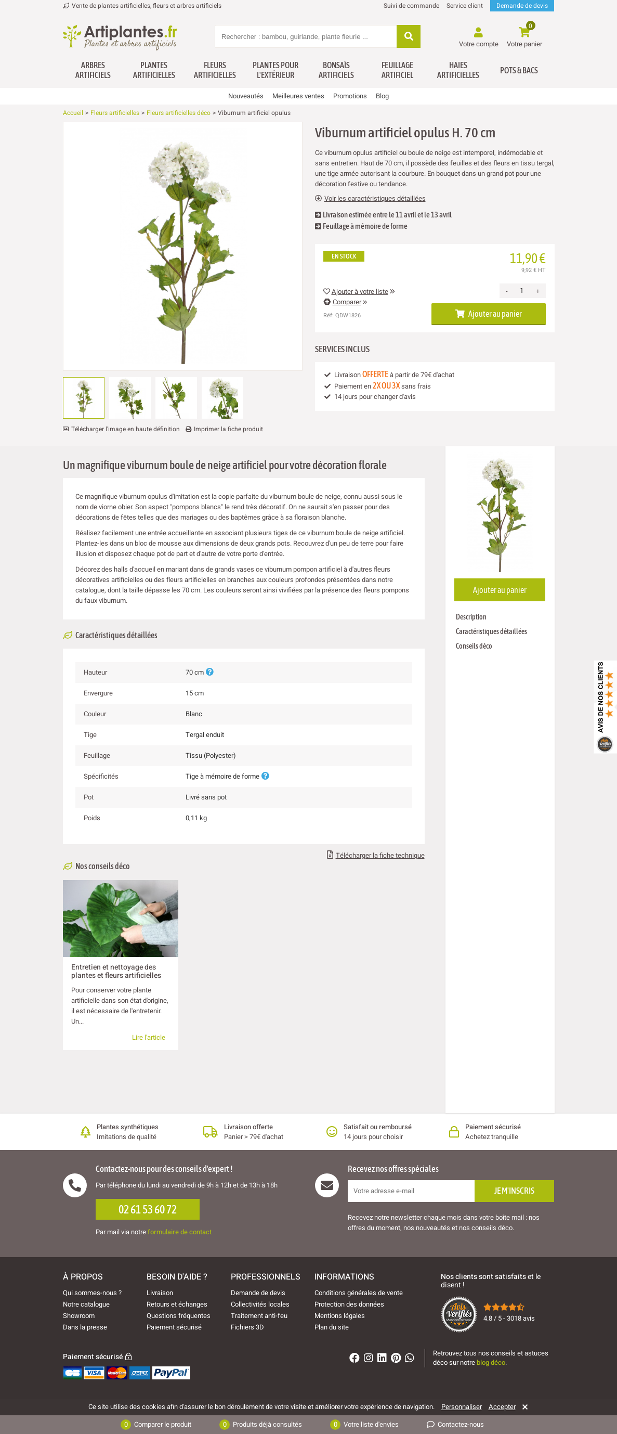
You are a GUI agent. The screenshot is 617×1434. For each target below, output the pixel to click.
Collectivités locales (260, 1304)
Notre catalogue (86, 1304)
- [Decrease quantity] (507, 291)
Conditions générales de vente (358, 1293)
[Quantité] (522, 290)
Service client (465, 5)
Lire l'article (148, 1037)
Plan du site (331, 1327)
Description (471, 617)
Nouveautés (246, 96)
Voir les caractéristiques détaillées (370, 199)
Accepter (502, 1407)
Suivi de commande (411, 5)
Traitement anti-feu (259, 1316)
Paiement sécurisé (174, 1327)
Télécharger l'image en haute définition (125, 429)
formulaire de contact (180, 1232)
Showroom (79, 1316)
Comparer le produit (156, 1424)
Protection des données (349, 1304)
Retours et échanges (177, 1304)
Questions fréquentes (179, 1316)
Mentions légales (339, 1316)
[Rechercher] (409, 37)
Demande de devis (522, 5)
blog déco (491, 1362)
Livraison (160, 1293)
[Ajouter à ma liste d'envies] (75, 147)
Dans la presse (85, 1327)
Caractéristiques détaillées (491, 631)
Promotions (350, 96)
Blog (382, 96)
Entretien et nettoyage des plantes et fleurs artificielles (116, 971)
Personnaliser (461, 1407)
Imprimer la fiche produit (228, 429)
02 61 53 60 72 (148, 1209)
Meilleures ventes (298, 96)
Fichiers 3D (247, 1327)
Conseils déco (474, 646)
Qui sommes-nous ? (92, 1293)
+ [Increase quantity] (538, 291)
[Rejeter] (523, 1407)
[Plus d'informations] (209, 672)
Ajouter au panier (488, 313)
